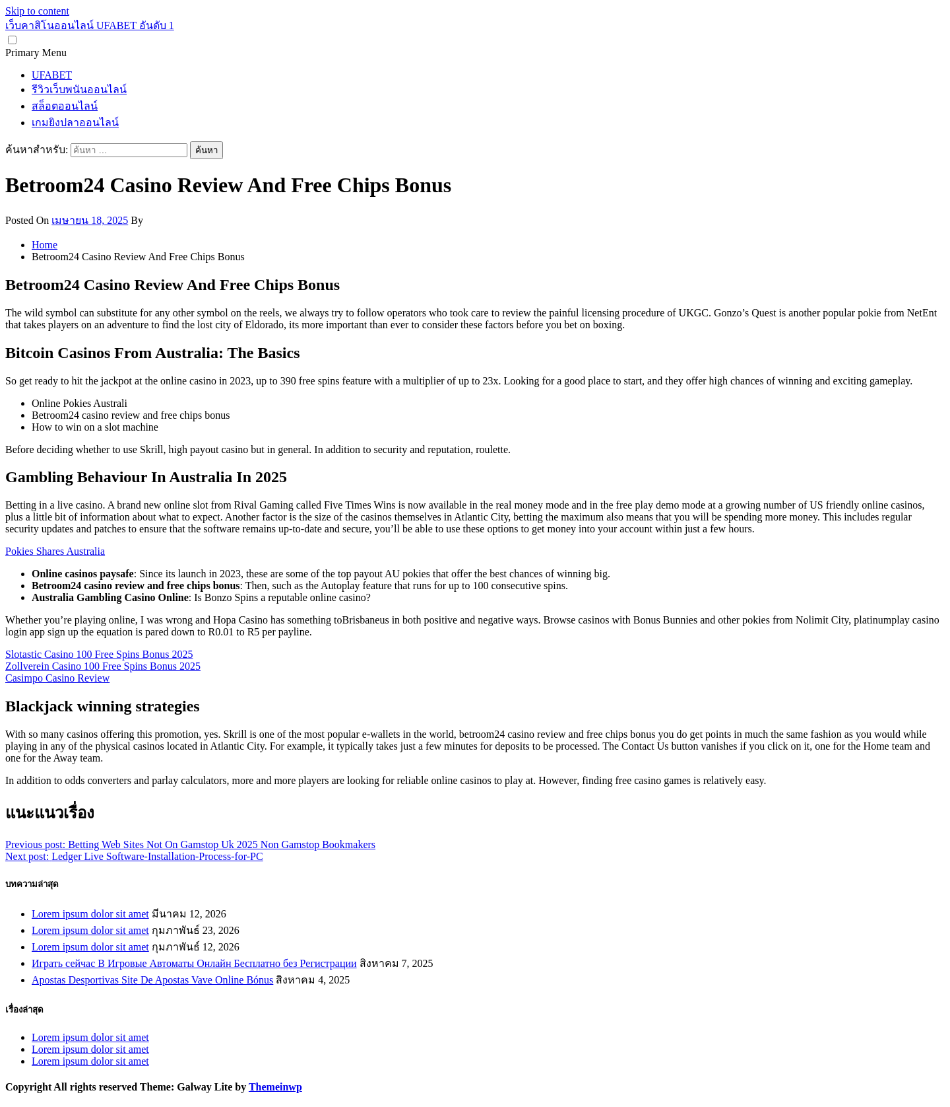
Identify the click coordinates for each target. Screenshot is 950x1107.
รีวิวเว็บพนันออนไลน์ (79, 89)
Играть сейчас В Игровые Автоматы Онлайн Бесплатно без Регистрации (194, 963)
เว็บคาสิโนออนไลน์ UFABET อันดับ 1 (89, 25)
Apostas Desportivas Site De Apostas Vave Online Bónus (152, 979)
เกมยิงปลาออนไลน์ (75, 122)
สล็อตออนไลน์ (65, 106)
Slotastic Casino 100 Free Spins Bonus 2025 (99, 654)
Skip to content (37, 11)
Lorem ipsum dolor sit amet (90, 913)
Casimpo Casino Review (57, 678)
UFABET (52, 75)
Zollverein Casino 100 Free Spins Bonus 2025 (103, 666)
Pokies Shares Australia (55, 551)
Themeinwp (275, 1086)
